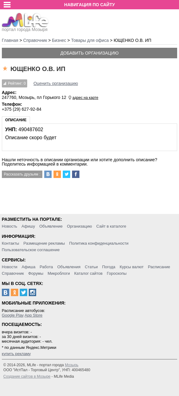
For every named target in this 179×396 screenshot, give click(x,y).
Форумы (35, 273)
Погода (108, 267)
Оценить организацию (55, 83)
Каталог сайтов (88, 273)
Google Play (13, 315)
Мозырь (72, 365)
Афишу (28, 226)
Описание (16, 120)
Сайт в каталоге (111, 226)
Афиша (28, 267)
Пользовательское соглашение (31, 249)
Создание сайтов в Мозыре (26, 376)
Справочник (13, 273)
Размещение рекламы (44, 243)
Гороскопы (117, 273)
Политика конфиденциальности (99, 243)
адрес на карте (85, 98)
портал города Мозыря (25, 27)
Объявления (68, 267)
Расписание (159, 267)
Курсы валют (132, 267)
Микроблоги (59, 273)
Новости (9, 267)
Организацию (79, 226)
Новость (9, 226)
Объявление (50, 226)
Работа (46, 267)
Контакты (10, 243)
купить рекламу (16, 353)
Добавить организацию (89, 53)
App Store (34, 315)
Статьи (91, 267)
